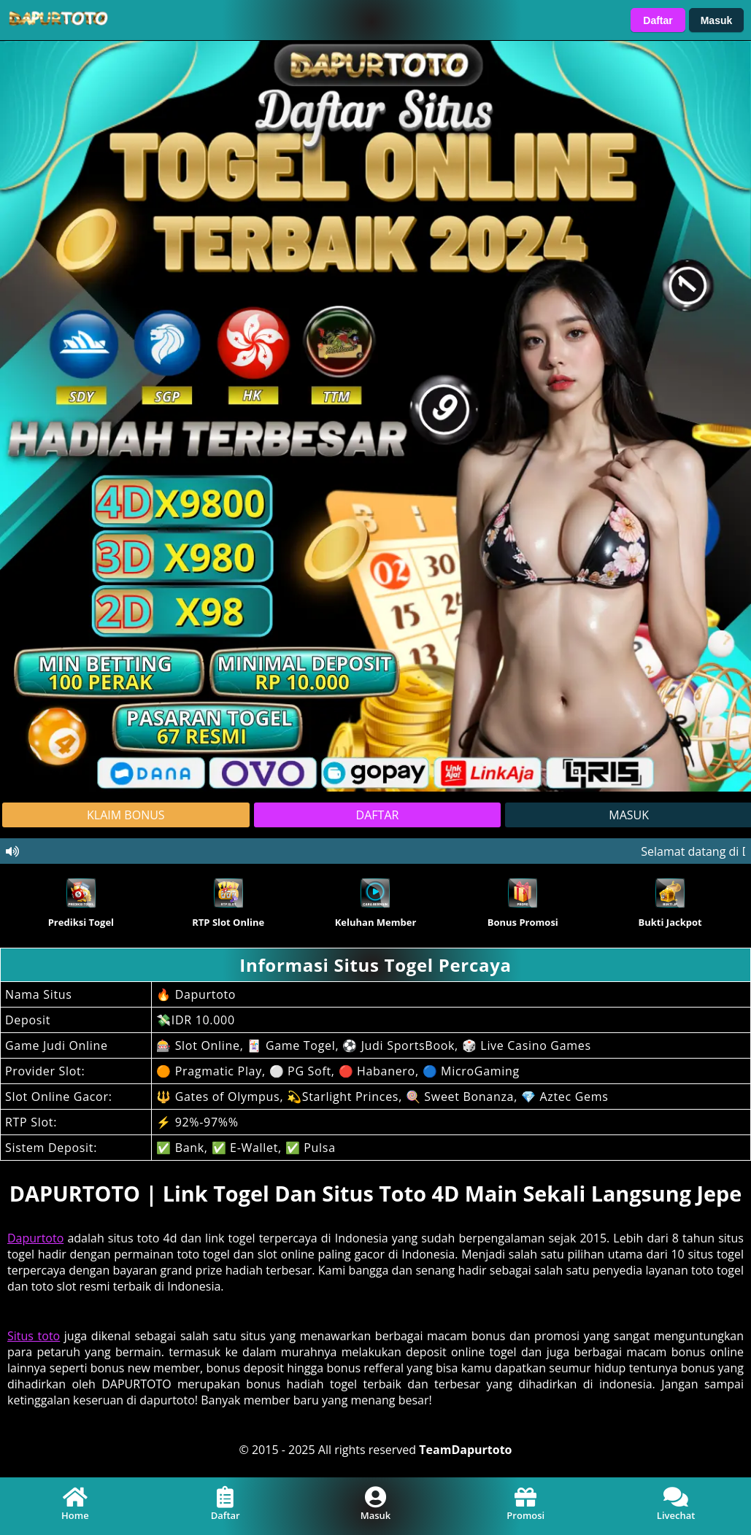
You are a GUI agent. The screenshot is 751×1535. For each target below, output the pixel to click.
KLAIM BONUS (126, 815)
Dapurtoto (35, 1238)
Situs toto (33, 1336)
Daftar (657, 20)
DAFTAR (377, 815)
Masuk (717, 20)
